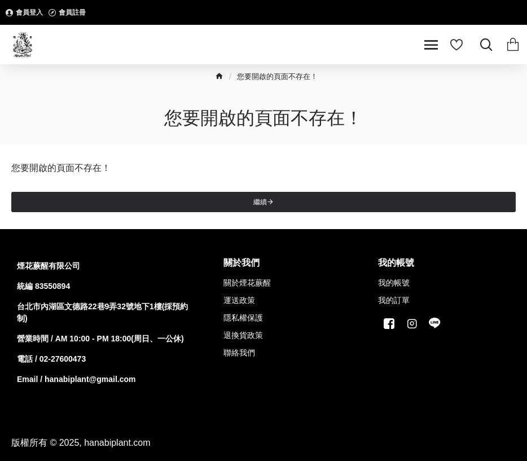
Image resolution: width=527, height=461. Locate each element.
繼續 (260, 202)
